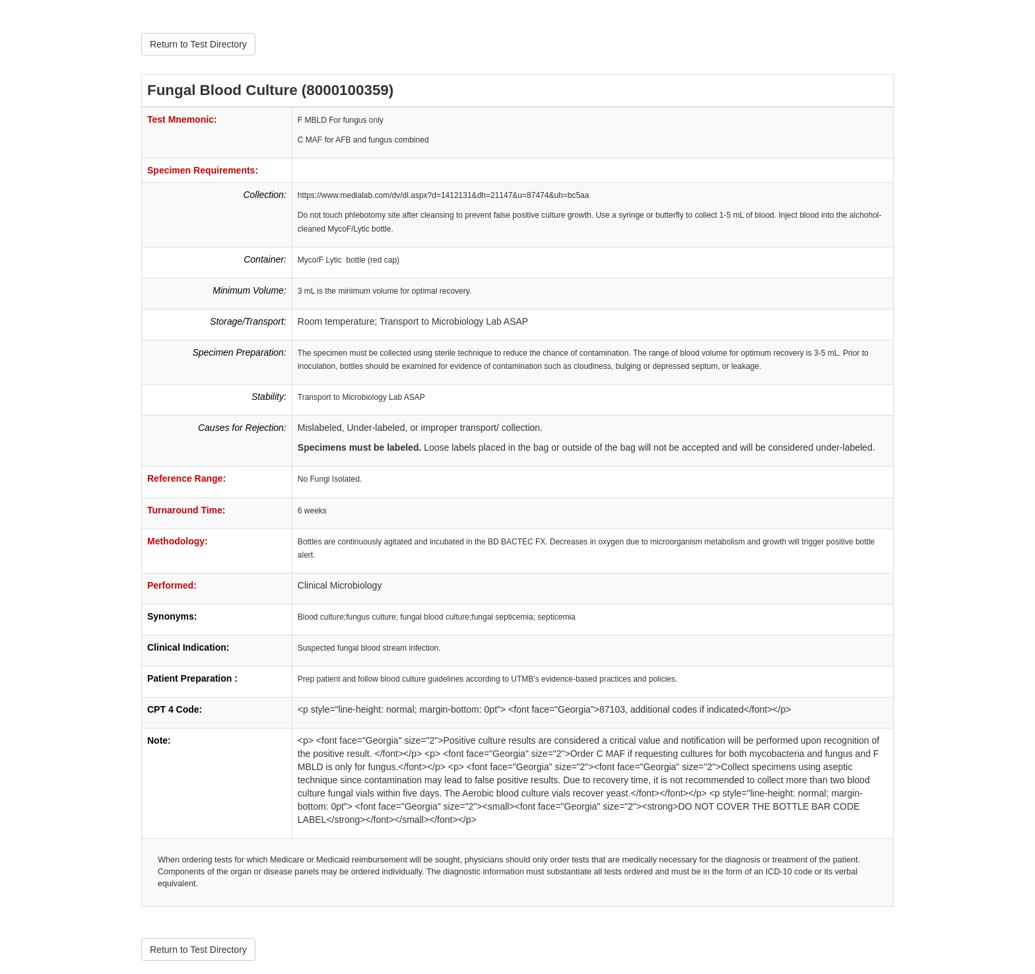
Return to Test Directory (198, 44)
